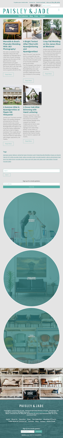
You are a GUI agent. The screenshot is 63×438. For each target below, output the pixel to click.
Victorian (29, 155)
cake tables (49, 159)
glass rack (28, 159)
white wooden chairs (16, 157)
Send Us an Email (40, 2)
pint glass (34, 159)
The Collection (23, 16)
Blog (31, 16)
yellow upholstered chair (53, 157)
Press (36, 16)
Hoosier (55, 159)
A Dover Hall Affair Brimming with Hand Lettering (31, 109)
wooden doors (20, 159)
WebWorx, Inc (25, 435)
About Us (14, 419)
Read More (8, 74)
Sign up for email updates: (31, 181)
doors (13, 159)
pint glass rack (41, 159)
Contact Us (32, 2)
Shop (29, 419)
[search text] (51, 5)
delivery (15, 155)
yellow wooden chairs (29, 157)
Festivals (31, 421)
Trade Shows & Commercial (17, 421)
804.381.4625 (52, 412)
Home (8, 419)
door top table (7, 159)
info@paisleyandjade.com (39, 412)
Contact (42, 16)
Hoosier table (7, 161)
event (34, 155)
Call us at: (53, 2)
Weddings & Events (49, 419)
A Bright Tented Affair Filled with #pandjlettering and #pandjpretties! (30, 46)
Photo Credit (51, 421)
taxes (25, 155)
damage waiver (7, 155)
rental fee (20, 155)
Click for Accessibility (35, 435)
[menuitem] (22, 16)
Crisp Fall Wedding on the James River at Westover (52, 44)
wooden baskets (41, 157)
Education (22, 419)
